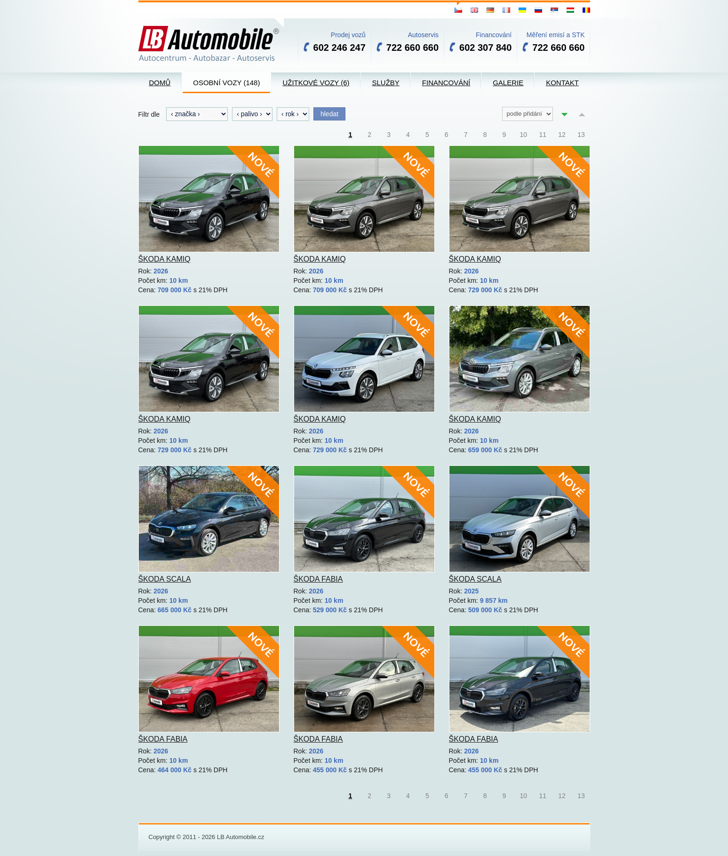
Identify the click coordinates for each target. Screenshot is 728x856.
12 (562, 134)
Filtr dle (149, 114)
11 (542, 134)
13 (581, 134)
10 (524, 134)
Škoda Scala (164, 579)
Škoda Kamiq (164, 259)
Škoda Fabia (318, 579)
